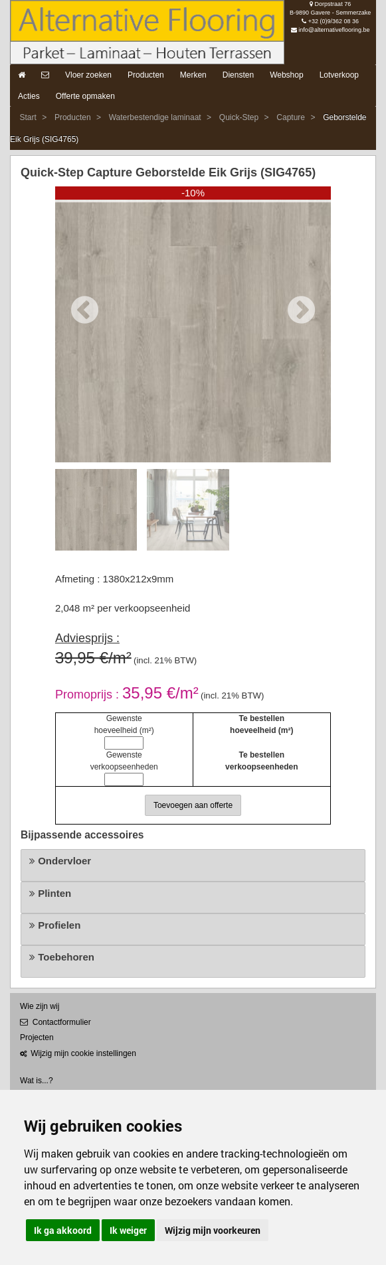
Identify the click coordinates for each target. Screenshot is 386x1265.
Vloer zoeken (88, 75)
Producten (146, 75)
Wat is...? (36, 1080)
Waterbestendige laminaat (155, 117)
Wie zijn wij (39, 1006)
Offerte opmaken (85, 96)
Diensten (238, 75)
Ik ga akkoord (63, 1230)
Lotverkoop (339, 75)
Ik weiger (128, 1230)
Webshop (286, 75)
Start (27, 117)
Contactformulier (55, 1022)
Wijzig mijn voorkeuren (212, 1230)
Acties (29, 96)
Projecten (37, 1037)
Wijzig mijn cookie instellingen (78, 1053)
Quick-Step (238, 117)
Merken (193, 75)
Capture (290, 117)
